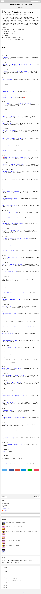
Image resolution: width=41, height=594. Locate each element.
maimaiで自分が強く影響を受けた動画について (12, 191)
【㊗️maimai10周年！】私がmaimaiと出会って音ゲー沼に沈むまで (16, 157)
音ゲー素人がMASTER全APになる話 (10, 271)
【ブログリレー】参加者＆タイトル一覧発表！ (15, 526)
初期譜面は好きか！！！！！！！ (9, 91)
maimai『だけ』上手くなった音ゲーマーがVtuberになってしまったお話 (16, 326)
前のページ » (37, 496)
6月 (5, 577)
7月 (5, 575)
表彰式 (4, 457)
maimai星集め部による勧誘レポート (10, 205)
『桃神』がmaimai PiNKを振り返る (10, 340)
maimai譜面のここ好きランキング (9, 306)
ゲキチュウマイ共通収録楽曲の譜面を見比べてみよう (13, 264)
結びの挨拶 (5, 463)
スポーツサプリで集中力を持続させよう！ (11, 130)
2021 (4, 585)
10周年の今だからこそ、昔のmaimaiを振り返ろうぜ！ (13, 382)
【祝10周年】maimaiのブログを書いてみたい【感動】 (13, 417)
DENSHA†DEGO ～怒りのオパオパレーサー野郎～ (13, 223)
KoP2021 (17, 560)
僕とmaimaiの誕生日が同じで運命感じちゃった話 (12, 444)
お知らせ (8, 562)
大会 (18, 562)
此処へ (4, 390)
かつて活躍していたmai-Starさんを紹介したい (12, 299)
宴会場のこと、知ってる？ (8, 97)
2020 (4, 587)
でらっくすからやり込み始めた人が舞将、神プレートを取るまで (15, 238)
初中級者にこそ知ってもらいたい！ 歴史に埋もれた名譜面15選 (15, 71)
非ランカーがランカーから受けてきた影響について (13, 230)
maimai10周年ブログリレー (29, 560)
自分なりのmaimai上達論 (8, 79)
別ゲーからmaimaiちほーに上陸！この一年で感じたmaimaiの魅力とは (17, 424)
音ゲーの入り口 (6, 145)
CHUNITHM (4, 560)
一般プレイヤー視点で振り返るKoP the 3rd (11, 116)
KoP (8, 560)
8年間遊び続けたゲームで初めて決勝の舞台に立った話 (13, 395)
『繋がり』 (5, 451)
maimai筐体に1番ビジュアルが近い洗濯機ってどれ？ (13, 138)
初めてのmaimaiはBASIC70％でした (10, 212)
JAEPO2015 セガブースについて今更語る (11, 257)
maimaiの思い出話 (6, 217)
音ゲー (12, 562)
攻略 (15, 562)
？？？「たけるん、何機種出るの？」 (13, 549)
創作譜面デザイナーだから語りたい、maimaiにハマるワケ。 (15, 164)
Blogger (23, 592)
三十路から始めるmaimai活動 (8, 437)
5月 (5, 582)
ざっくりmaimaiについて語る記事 (9, 347)
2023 (4, 571)
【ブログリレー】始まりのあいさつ (13, 540)
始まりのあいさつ (6, 57)
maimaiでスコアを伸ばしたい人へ (9, 410)
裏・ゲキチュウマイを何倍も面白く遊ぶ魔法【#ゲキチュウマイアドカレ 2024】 (22, 531)
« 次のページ (4, 496)
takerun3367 (6, 510)
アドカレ (36, 560)
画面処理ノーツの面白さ (7, 150)
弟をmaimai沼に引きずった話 (8, 333)
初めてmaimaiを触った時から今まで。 (10, 198)
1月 (5, 583)
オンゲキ (3, 562)
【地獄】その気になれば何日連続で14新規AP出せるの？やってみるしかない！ (18, 64)
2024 (4, 569)
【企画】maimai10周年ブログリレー (13, 545)
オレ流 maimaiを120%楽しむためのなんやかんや (12, 368)
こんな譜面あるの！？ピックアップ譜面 (10, 171)
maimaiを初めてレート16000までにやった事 (12, 402)
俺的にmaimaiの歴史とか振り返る (9, 313)
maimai (21, 560)
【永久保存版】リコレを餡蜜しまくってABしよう (16, 522)
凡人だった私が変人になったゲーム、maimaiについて (13, 292)
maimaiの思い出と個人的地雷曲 (8, 250)
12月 (5, 574)
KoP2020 (12, 560)
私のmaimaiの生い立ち (7, 123)
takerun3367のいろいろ (20, 4)
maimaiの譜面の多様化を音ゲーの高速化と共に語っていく (14, 375)
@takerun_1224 (6, 508)
